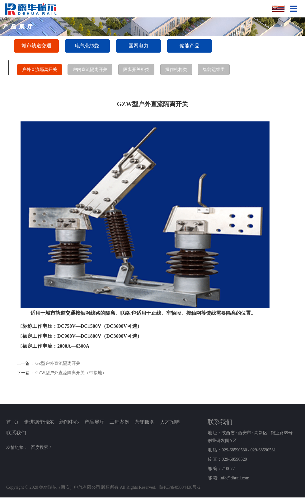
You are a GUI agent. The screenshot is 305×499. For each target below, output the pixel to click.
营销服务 (145, 422)
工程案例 (119, 422)
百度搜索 (39, 447)
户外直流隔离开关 (39, 69)
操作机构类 (176, 69)
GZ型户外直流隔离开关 (58, 363)
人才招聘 (170, 422)
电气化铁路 (87, 45)
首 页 (12, 422)
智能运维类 (214, 69)
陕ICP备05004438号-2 (179, 487)
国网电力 (138, 45)
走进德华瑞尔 (39, 422)
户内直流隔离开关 (90, 69)
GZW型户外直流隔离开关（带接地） (70, 372)
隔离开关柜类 (136, 69)
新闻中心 (69, 422)
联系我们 (16, 432)
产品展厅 (94, 422)
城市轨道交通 (36, 45)
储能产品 (189, 45)
